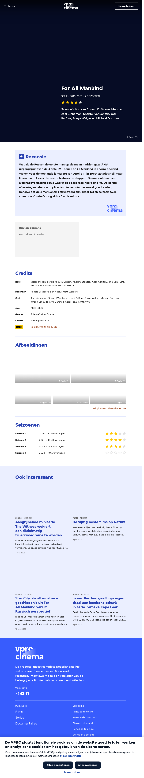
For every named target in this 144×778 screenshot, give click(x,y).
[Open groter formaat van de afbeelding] (42, 367)
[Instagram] (17, 694)
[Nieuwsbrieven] (126, 6)
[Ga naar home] (71, 6)
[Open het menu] (9, 6)
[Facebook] (27, 694)
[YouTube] (22, 694)
